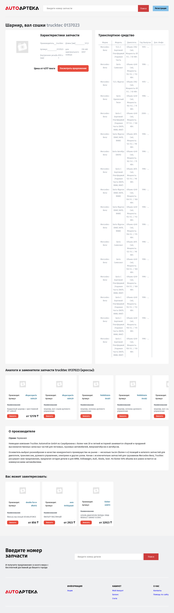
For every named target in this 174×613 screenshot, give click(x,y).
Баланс (115, 594)
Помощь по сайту (161, 594)
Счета (114, 598)
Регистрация (160, 8)
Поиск (143, 8)
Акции (70, 590)
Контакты (157, 590)
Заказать (12, 416)
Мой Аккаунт (117, 590)
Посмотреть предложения (73, 68)
